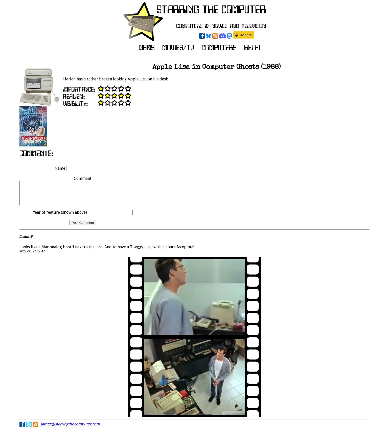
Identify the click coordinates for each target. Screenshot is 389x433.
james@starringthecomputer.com (70, 428)
